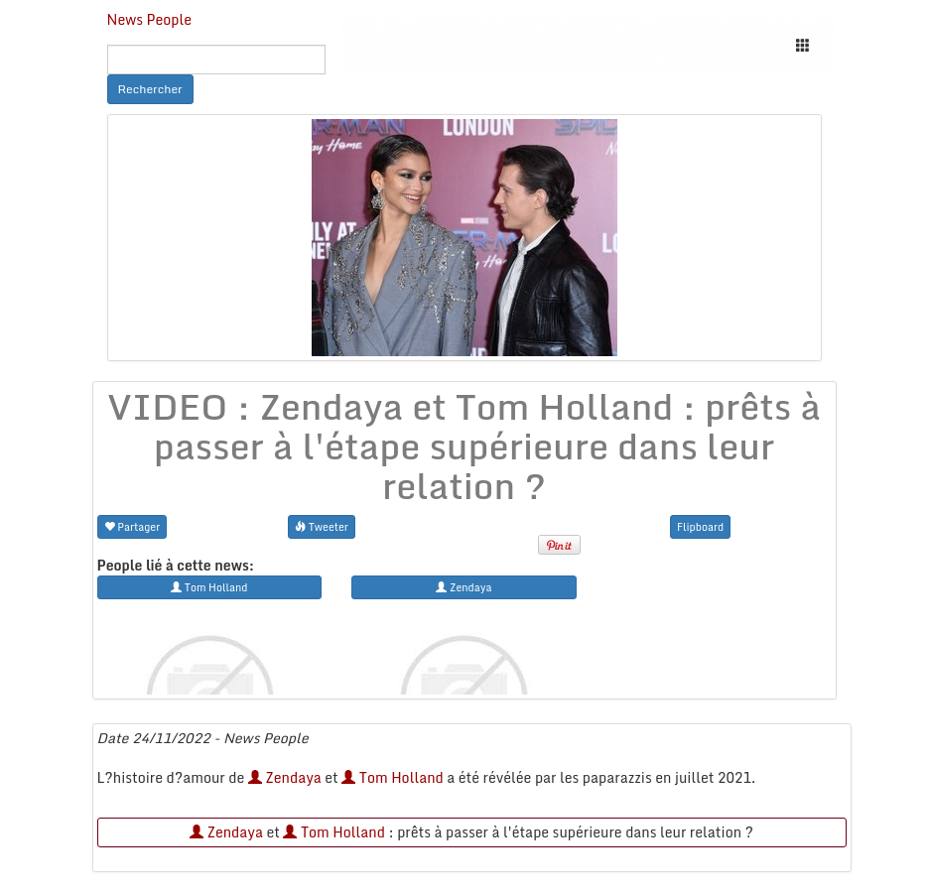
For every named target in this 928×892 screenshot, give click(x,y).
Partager (132, 526)
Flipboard (700, 526)
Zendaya (285, 777)
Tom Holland (392, 777)
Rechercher (150, 88)
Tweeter (321, 526)
